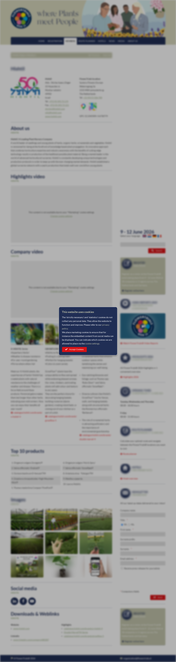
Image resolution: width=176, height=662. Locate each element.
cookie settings (92, 343)
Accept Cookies (76, 349)
